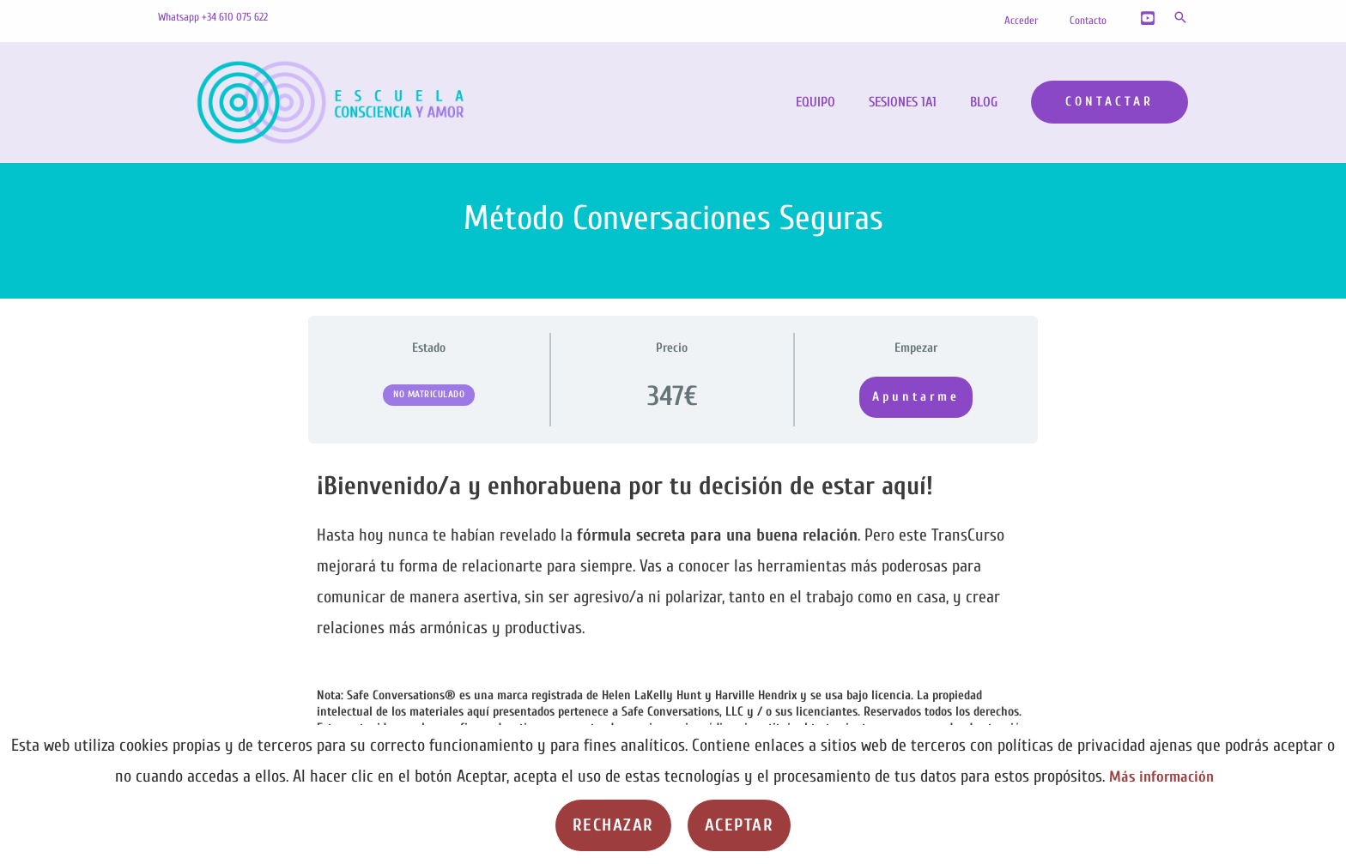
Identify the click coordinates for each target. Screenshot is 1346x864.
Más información (1162, 776)
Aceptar (739, 825)
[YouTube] (1147, 18)
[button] (1180, 17)
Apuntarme (916, 397)
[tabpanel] (673, 619)
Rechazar (613, 825)
